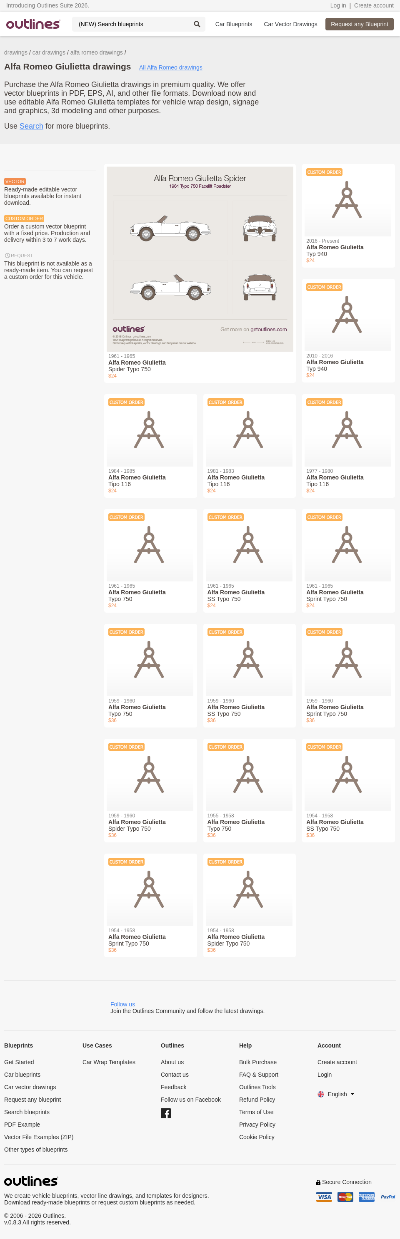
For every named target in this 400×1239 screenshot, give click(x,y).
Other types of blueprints (36, 1149)
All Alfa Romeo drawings (170, 67)
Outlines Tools (257, 1087)
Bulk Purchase (258, 1062)
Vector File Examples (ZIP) (39, 1137)
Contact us (175, 1074)
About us (172, 1062)
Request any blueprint (32, 1099)
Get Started (19, 1062)
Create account (374, 5)
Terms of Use (256, 1112)
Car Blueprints (233, 24)
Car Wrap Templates (108, 1062)
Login (325, 1074)
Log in (338, 5)
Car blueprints (22, 1074)
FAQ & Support (258, 1074)
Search (31, 126)
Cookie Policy (257, 1137)
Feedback (173, 1087)
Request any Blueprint (359, 24)
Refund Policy (257, 1099)
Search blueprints (27, 1112)
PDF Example (22, 1124)
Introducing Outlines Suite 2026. (47, 5)
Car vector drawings (30, 1087)
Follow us (122, 1004)
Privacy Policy (257, 1124)
